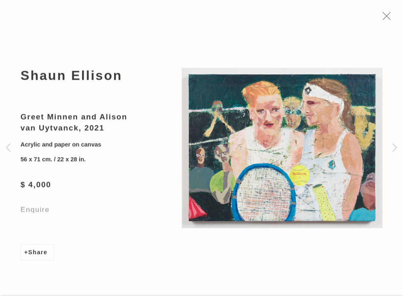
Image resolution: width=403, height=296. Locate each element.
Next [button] (395, 148)
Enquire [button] (35, 211)
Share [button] (38, 254)
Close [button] (386, 18)
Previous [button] (8, 148)
